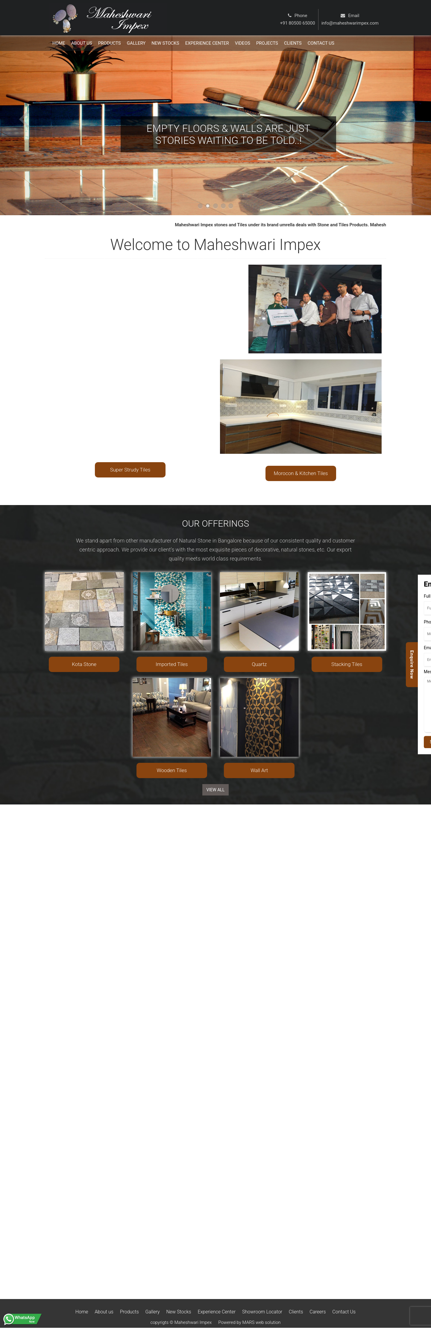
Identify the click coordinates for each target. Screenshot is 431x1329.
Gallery (136, 43)
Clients (293, 43)
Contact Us (344, 1312)
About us (104, 1312)
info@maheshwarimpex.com (350, 23)
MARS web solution (261, 1322)
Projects (267, 43)
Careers (317, 1312)
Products (109, 43)
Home (58, 43)
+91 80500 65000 (297, 23)
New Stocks (165, 43)
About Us (81, 43)
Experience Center (207, 43)
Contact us (321, 43)
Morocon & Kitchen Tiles (301, 473)
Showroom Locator (262, 1312)
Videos (242, 43)
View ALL (216, 789)
